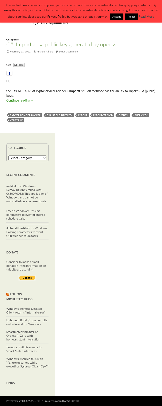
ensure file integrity (59, 115)
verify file (16, 120)
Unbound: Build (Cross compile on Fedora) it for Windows (26, 322)
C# (7, 39)
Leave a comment (68, 51)
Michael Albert (44, 51)
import (82, 115)
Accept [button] (116, 16)
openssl (15, 39)
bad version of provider (25, 115)
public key (141, 115)
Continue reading (20, 100)
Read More (146, 16)
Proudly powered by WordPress (61, 400)
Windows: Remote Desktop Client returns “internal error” (25, 310)
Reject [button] (131, 16)
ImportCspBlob (103, 115)
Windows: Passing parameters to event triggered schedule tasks (25, 214)
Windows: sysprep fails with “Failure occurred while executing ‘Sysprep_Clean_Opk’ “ (27, 362)
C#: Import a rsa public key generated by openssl (61, 44)
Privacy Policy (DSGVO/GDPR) (23, 400)
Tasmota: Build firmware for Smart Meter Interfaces (24, 349)
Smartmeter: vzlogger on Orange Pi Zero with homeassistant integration (23, 335)
